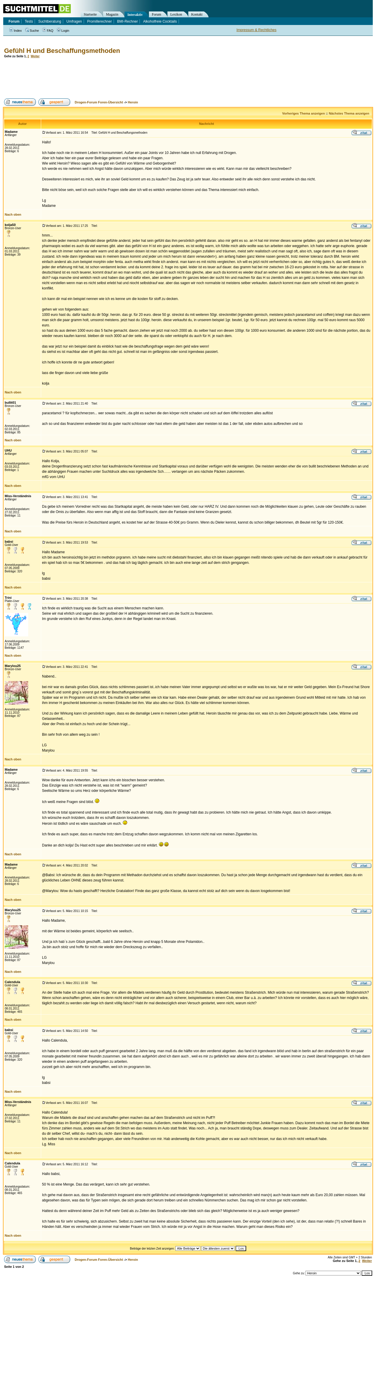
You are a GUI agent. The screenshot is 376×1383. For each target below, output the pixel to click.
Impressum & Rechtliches (256, 30)
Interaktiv (135, 15)
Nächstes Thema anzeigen (349, 113)
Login (63, 30)
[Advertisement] (110, 78)
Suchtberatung (49, 21)
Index (15, 30)
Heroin (133, 102)
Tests (29, 21)
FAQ (47, 30)
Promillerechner (99, 21)
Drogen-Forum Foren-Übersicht (99, 102)
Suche (32, 30)
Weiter (35, 56)
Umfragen (74, 21)
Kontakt (197, 14)
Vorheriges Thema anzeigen (303, 113)
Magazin (112, 14)
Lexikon (176, 14)
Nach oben (13, 214)
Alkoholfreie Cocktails (160, 21)
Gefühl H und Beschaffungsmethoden (62, 50)
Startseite (90, 14)
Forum (156, 14)
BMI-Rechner (127, 21)
